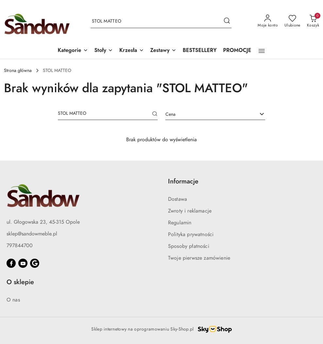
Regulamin (179, 222)
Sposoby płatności (188, 246)
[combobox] (215, 114)
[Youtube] (22, 263)
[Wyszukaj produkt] (161, 21)
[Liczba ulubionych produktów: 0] (292, 21)
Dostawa (177, 199)
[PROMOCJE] (237, 51)
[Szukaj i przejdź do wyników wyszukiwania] (226, 21)
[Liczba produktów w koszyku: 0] (313, 21)
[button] (73, 51)
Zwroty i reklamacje (190, 211)
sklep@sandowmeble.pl (32, 233)
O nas (13, 299)
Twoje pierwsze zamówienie (199, 258)
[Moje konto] (268, 21)
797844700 (20, 245)
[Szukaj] (155, 114)
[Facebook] (11, 263)
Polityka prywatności (190, 234)
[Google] (34, 263)
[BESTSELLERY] (200, 51)
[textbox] (207, 114)
